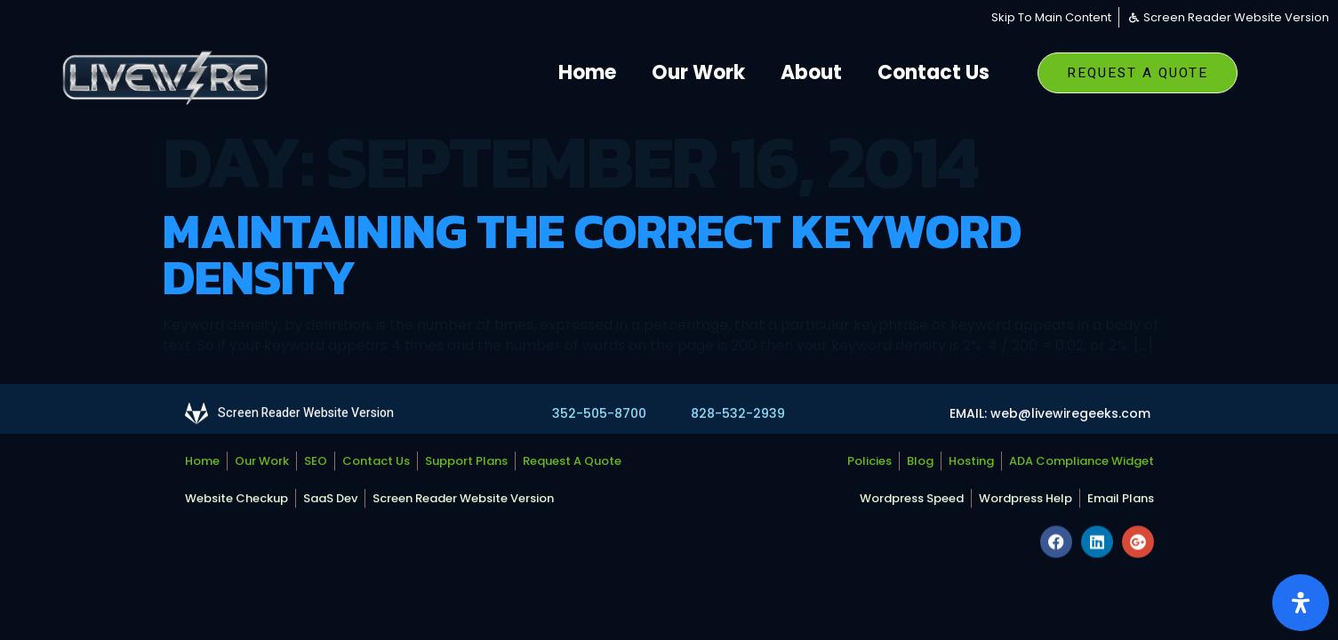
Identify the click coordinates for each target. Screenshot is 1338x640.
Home (587, 72)
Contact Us (933, 72)
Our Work (698, 72)
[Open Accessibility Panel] (1300, 602)
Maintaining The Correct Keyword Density (592, 254)
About (811, 72)
